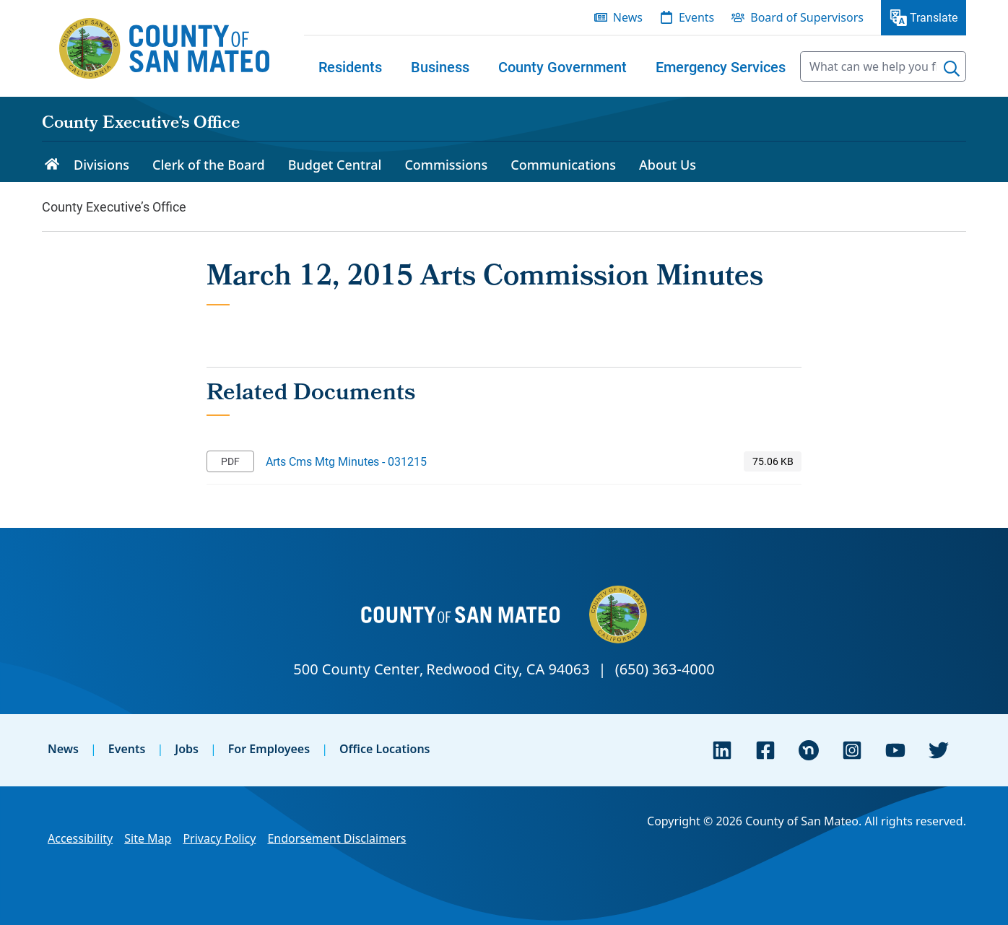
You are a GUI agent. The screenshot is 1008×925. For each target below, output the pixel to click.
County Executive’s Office (141, 124)
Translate (933, 17)
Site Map (147, 838)
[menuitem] (350, 66)
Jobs (187, 749)
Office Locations (384, 749)
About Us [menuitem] (667, 164)
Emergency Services (721, 66)
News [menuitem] (628, 17)
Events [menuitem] (696, 17)
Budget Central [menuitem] (335, 164)
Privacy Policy (219, 838)
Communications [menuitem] (563, 164)
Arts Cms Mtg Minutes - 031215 (346, 461)
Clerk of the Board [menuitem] (208, 164)
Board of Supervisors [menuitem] (807, 17)
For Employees (269, 749)
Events (127, 749)
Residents (350, 66)
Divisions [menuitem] (101, 164)
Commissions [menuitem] (445, 164)
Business (440, 66)
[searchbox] (883, 66)
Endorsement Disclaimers (336, 838)
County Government (562, 66)
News (63, 749)
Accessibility (80, 838)
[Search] (951, 68)
